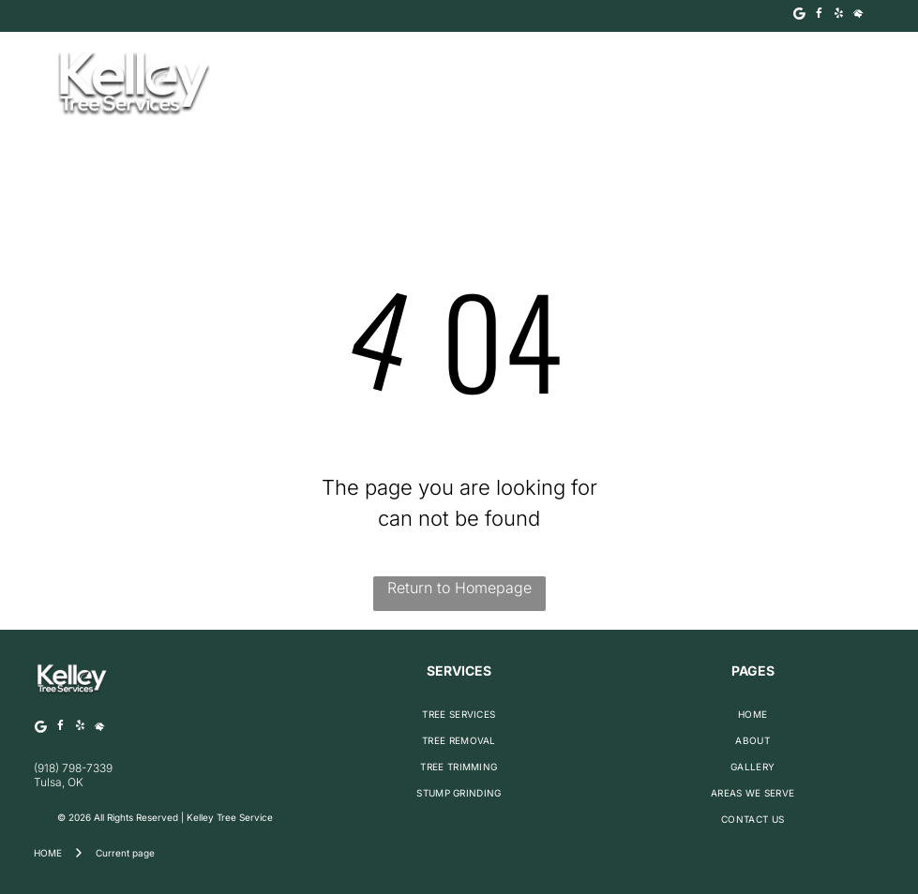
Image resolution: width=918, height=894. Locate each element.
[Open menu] (852, 83)
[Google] (799, 16)
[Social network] (858, 16)
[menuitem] (459, 714)
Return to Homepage (459, 587)
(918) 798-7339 (73, 768)
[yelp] (839, 16)
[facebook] (819, 16)
